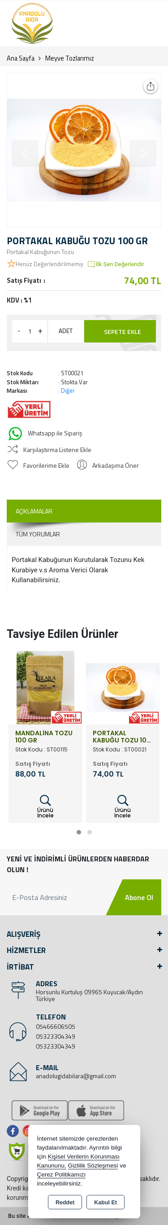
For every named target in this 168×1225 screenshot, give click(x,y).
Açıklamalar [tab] (34, 511)
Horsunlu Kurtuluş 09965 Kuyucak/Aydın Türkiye (89, 995)
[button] (78, 832)
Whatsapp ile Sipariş (44, 433)
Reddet (65, 1202)
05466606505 (55, 1026)
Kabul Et (105, 1202)
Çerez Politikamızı (61, 1174)
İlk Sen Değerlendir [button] (115, 264)
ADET (66, 330)
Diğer (68, 390)
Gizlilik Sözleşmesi (93, 1165)
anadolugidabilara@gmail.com (76, 1075)
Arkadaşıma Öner (107, 465)
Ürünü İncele (45, 807)
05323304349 (55, 1036)
